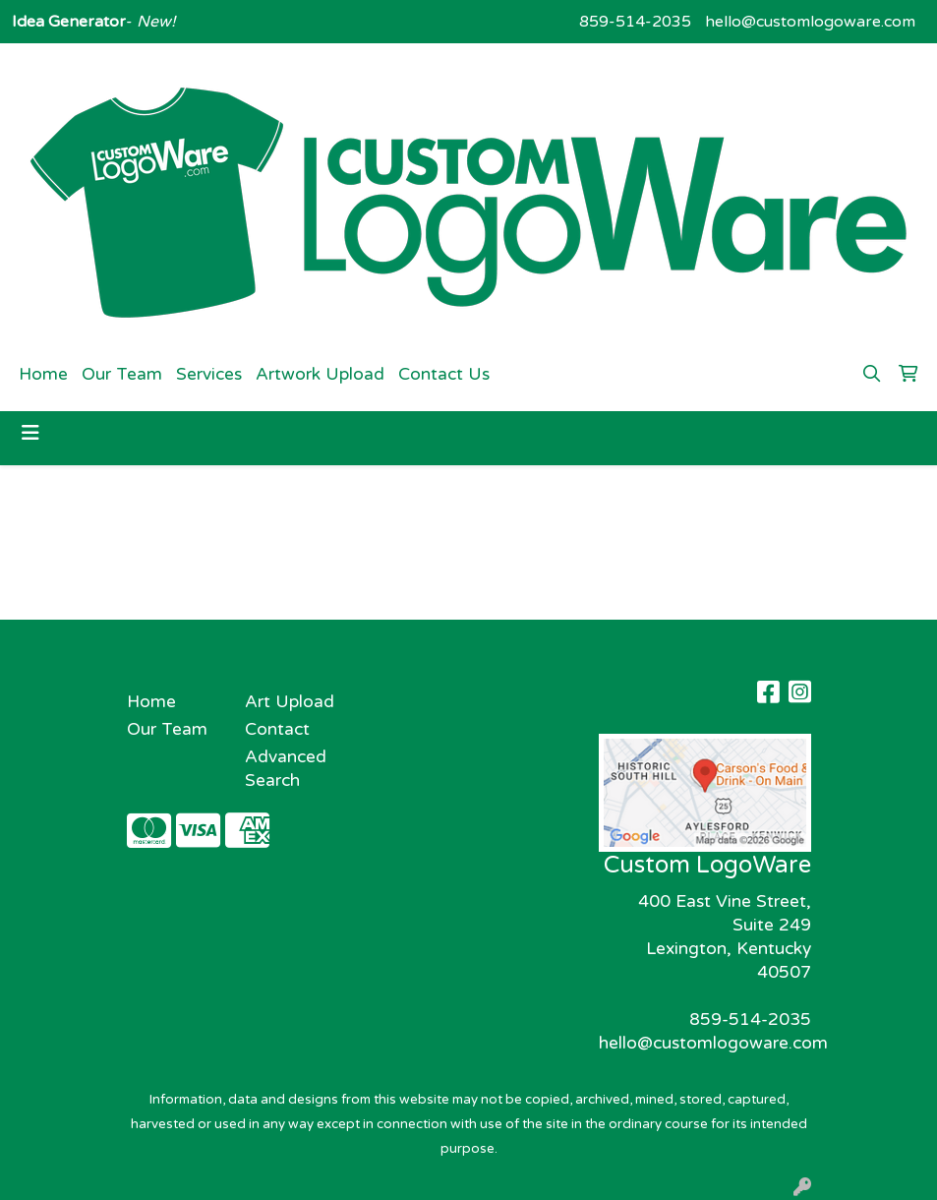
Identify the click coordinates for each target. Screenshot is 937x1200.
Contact (277, 729)
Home (43, 374)
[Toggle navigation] (30, 433)
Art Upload (289, 701)
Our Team (122, 374)
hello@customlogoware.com (810, 21)
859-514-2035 (635, 21)
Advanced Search (285, 769)
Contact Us (444, 374)
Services (209, 374)
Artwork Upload (320, 374)
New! (154, 21)
